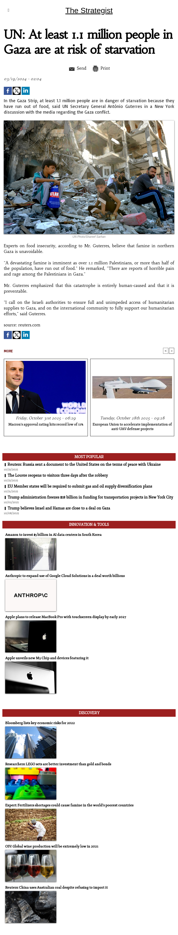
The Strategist (88, 10)
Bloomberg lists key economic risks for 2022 (40, 723)
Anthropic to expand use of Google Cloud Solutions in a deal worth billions (65, 576)
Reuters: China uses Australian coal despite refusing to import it (56, 887)
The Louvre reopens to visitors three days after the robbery (58, 475)
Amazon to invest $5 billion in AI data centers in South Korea (53, 535)
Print (101, 68)
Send (77, 68)
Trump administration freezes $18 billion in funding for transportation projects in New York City (90, 497)
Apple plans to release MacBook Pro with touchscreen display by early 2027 (65, 617)
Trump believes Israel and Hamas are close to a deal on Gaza (59, 508)
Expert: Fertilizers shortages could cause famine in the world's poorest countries (69, 805)
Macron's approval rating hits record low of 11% (45, 424)
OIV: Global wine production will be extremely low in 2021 (51, 846)
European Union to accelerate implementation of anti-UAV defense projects (132, 426)
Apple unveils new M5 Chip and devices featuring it (47, 658)
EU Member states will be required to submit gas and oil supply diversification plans (80, 486)
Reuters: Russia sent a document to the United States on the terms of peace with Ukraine (84, 464)
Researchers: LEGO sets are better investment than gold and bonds (58, 764)
